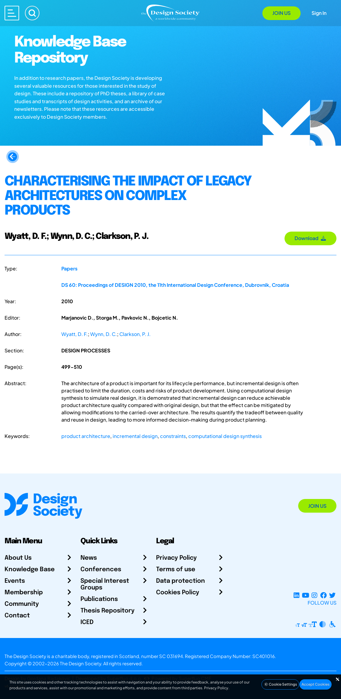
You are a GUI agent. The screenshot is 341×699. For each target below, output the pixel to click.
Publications (99, 599)
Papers (69, 268)
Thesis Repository (107, 611)
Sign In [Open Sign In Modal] (319, 13)
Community (22, 604)
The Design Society (80, 663)
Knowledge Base (30, 569)
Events (15, 581)
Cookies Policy (177, 592)
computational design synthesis (225, 436)
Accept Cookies (315, 684)
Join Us (281, 13)
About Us (18, 558)
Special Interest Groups (104, 584)
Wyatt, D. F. (74, 334)
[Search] (32, 13)
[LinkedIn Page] (296, 595)
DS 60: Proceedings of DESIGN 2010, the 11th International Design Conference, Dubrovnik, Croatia (175, 285)
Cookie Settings (280, 684)
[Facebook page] (323, 595)
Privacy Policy (176, 558)
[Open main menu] (12, 13)
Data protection (180, 581)
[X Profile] (332, 595)
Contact (17, 615)
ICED (87, 622)
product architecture (85, 436)
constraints (173, 436)
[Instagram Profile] (314, 595)
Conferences (100, 569)
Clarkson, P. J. (135, 334)
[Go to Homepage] (170, 12)
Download (310, 238)
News (88, 558)
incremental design (135, 436)
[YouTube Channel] (305, 595)
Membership (24, 592)
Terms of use (175, 569)
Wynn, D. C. (103, 334)
